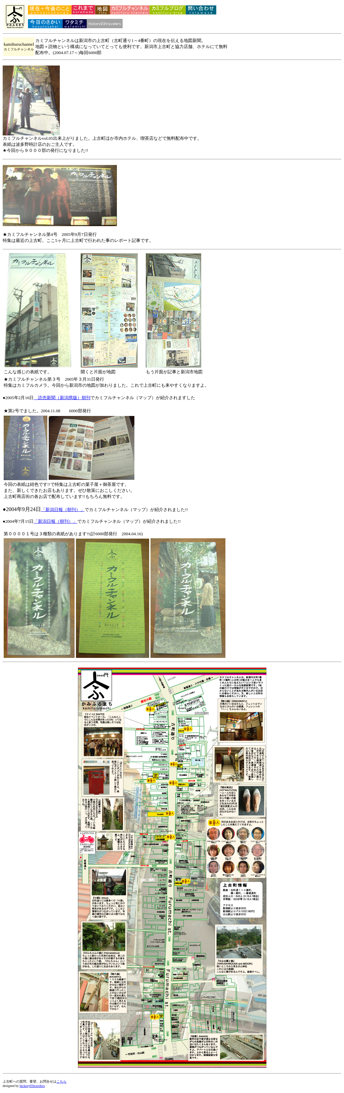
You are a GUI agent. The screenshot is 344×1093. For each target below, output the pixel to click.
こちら (61, 1081)
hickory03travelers (32, 1086)
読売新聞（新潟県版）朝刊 (62, 397)
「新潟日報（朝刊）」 (63, 509)
